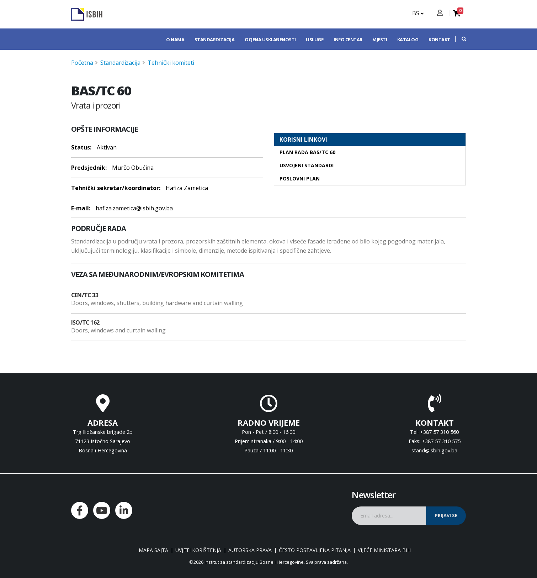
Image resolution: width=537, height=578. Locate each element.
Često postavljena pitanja (315, 550)
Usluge (314, 39)
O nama (175, 39)
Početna (82, 63)
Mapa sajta (153, 550)
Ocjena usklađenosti (270, 39)
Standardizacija (215, 39)
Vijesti (380, 39)
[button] (460, 39)
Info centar (348, 39)
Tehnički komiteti (171, 63)
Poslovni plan (300, 178)
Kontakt (439, 39)
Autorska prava (250, 550)
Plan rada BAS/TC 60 (307, 152)
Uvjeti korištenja (198, 550)
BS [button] (418, 13)
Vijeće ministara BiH (384, 550)
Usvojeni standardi (307, 165)
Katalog (408, 39)
